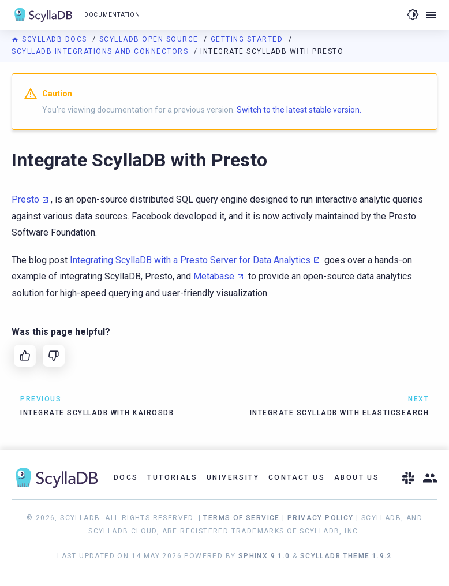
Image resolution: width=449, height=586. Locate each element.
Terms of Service (241, 518)
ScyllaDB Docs (50, 39)
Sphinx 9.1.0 (264, 556)
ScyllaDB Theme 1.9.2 (346, 556)
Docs (126, 477)
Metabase (213, 276)
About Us (356, 477)
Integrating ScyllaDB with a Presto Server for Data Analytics (190, 260)
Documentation (112, 15)
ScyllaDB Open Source (150, 39)
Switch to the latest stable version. (299, 109)
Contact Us (296, 477)
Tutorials (172, 477)
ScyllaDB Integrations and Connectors (101, 51)
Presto (25, 199)
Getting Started (248, 39)
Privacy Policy (320, 518)
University (233, 477)
